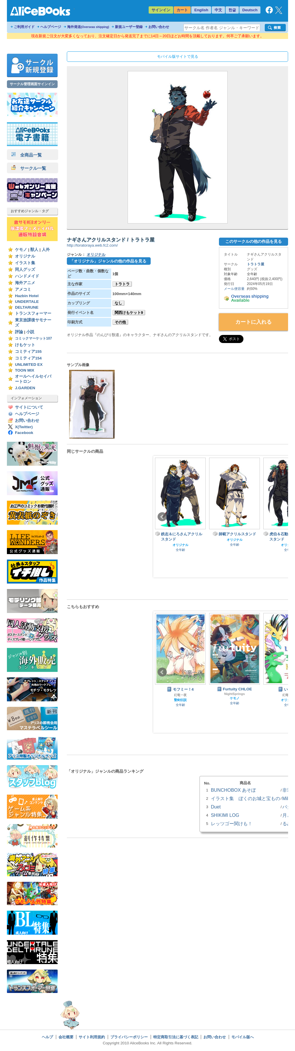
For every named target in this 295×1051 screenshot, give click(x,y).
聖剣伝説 (180, 700)
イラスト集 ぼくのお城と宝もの (245, 798)
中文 (218, 10)
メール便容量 (234, 289)
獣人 (34, 249)
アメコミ (23, 289)
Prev (162, 516)
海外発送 (88, 27)
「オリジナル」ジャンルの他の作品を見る (108, 261)
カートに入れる (253, 322)
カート (182, 10)
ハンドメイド (27, 276)
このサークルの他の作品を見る (253, 241)
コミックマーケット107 (33, 338)
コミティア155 (28, 351)
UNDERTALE (27, 301)
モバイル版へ (242, 1037)
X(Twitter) (24, 427)
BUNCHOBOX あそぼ (233, 790)
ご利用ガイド (24, 27)
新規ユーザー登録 (129, 27)
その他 (120, 322)
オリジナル (25, 256)
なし (118, 303)
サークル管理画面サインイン (32, 84)
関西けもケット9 (129, 312)
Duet (216, 806)
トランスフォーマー (33, 313)
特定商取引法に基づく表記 (175, 1037)
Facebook (24, 433)
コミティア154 (28, 358)
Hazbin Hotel (27, 296)
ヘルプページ (50, 27)
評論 (19, 332)
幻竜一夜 (180, 695)
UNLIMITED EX (29, 364)
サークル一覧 (28, 168)
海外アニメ (25, 283)
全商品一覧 (26, 154)
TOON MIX (24, 370)
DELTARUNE (27, 307)
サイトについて (29, 407)
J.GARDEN (25, 388)
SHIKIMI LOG (225, 815)
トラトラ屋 (255, 264)
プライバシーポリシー (129, 1037)
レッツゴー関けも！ (231, 823)
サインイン (161, 10)
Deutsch (250, 10)
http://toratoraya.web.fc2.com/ (92, 245)
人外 (46, 249)
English (201, 10)
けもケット (25, 345)
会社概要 (65, 1037)
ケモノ (21, 249)
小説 (30, 332)
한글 (232, 10)
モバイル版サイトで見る (177, 56)
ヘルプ (47, 1037)
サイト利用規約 (92, 1037)
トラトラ (122, 284)
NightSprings (234, 694)
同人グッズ (25, 269)
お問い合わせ (158, 27)
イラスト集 (25, 263)
